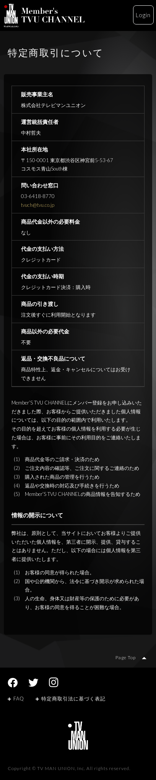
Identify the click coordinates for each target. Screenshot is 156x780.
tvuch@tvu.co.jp (37, 205)
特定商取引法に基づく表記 (71, 699)
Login (143, 14)
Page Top (125, 657)
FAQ (16, 699)
